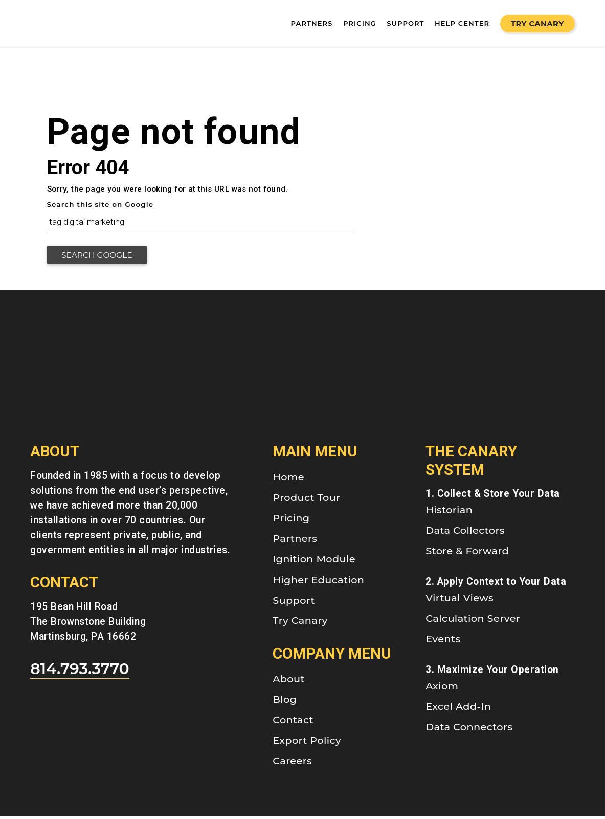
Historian (449, 512)
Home (288, 479)
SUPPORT (405, 23)
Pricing (291, 520)
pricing (359, 23)
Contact (293, 722)
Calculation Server (472, 621)
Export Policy (307, 743)
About (289, 681)
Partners (295, 541)
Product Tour (306, 500)
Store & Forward (467, 553)
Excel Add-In (458, 709)
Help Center (462, 23)
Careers (292, 763)
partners (312, 23)
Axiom (441, 688)
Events (442, 641)
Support (294, 602)
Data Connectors (468, 729)
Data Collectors (465, 533)
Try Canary (537, 23)
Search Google (101, 258)
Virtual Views (459, 600)
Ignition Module (314, 561)
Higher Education (318, 582)
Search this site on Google (100, 204)
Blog (285, 702)
